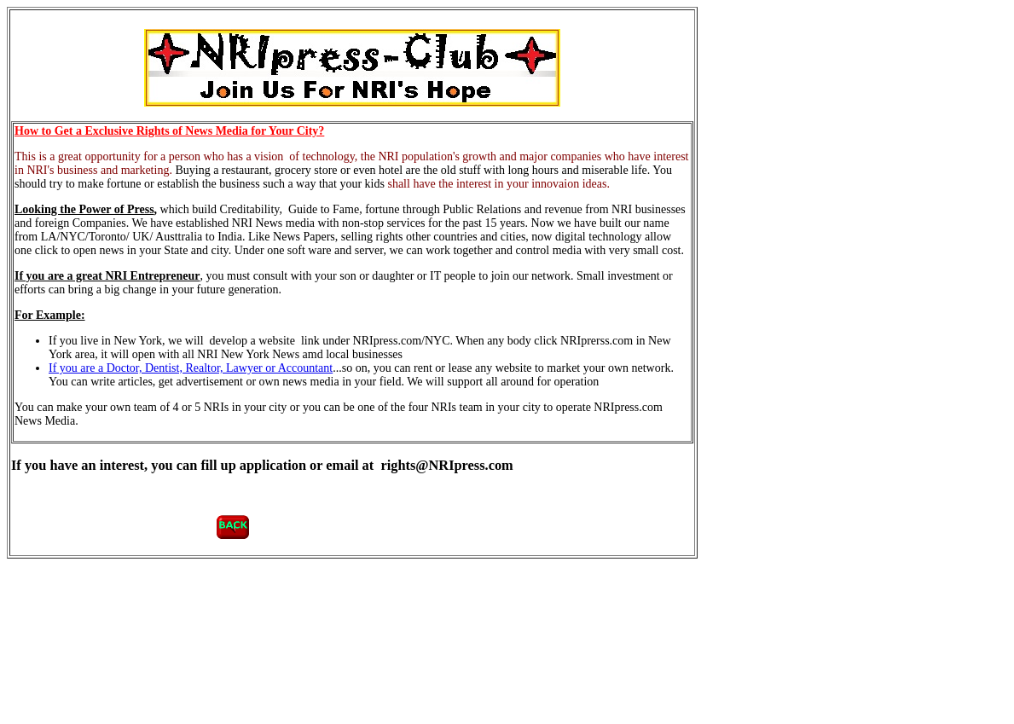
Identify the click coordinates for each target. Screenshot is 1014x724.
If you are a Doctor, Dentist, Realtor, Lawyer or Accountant (191, 368)
